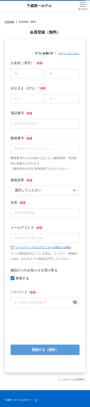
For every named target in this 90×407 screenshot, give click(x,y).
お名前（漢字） (26, 63)
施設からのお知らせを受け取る (34, 270)
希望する (22, 278)
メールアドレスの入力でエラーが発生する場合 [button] (41, 247)
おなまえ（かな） (28, 88)
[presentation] (45, 323)
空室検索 (9, 21)
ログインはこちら (68, 53)
